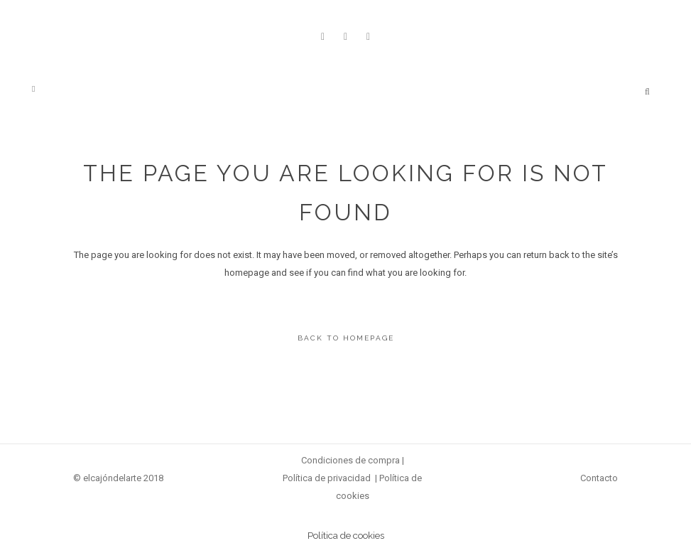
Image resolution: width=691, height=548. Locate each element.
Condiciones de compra (350, 460)
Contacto (599, 478)
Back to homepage (346, 338)
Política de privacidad (327, 478)
